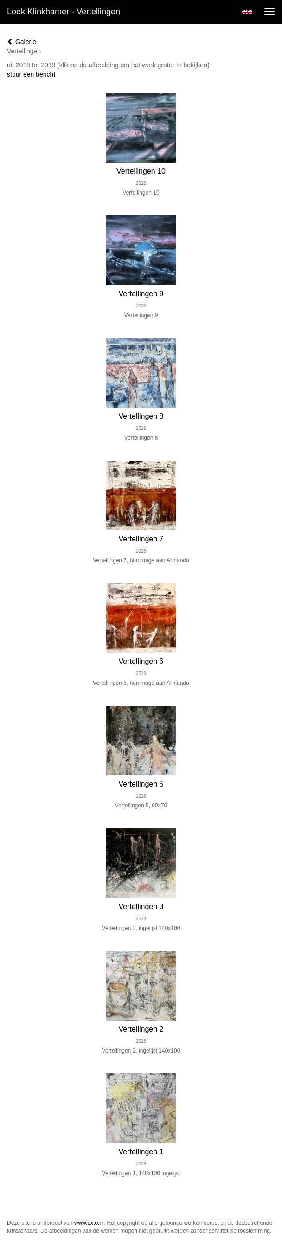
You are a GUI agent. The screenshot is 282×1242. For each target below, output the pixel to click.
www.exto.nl (89, 1223)
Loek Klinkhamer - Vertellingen (63, 11)
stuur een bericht (31, 74)
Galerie (21, 42)
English (247, 12)
